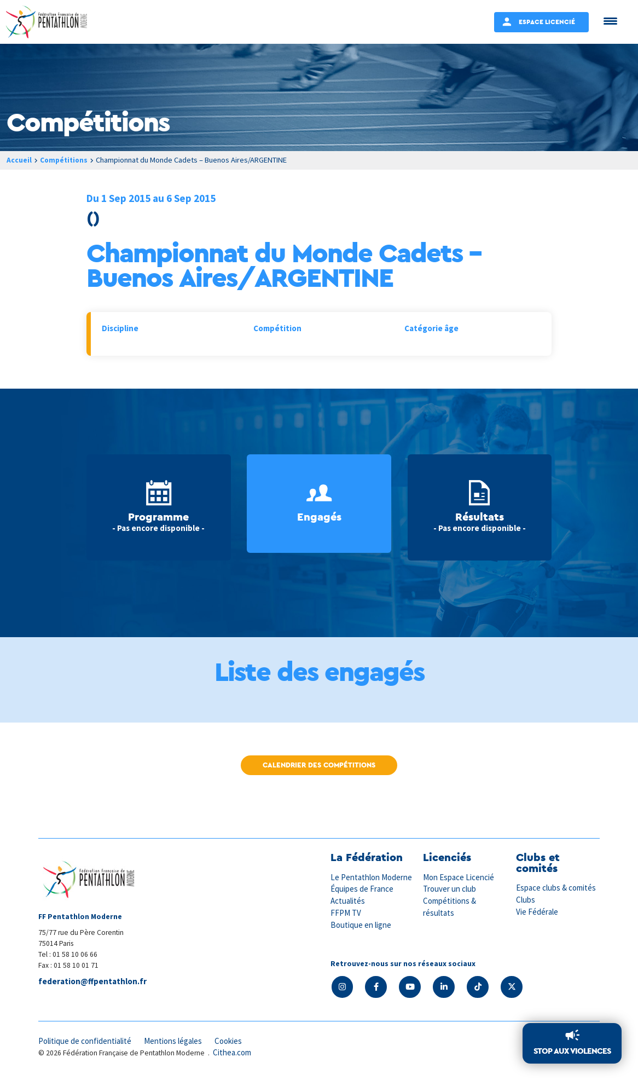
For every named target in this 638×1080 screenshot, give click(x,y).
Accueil (19, 160)
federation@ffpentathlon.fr (92, 982)
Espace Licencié (547, 21)
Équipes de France (362, 888)
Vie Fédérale (537, 911)
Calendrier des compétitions (319, 765)
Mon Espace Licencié (459, 877)
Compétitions (65, 160)
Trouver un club (450, 888)
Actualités (348, 900)
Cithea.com (232, 1052)
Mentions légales (175, 1040)
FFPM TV (345, 912)
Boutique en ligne (361, 924)
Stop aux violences (572, 1051)
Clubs (525, 899)
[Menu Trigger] (610, 20)
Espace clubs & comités (556, 887)
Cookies (231, 1040)
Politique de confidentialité (85, 1040)
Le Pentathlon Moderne (372, 877)
